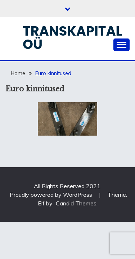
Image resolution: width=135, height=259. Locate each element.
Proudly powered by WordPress (52, 194)
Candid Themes (76, 203)
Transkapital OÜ (72, 38)
